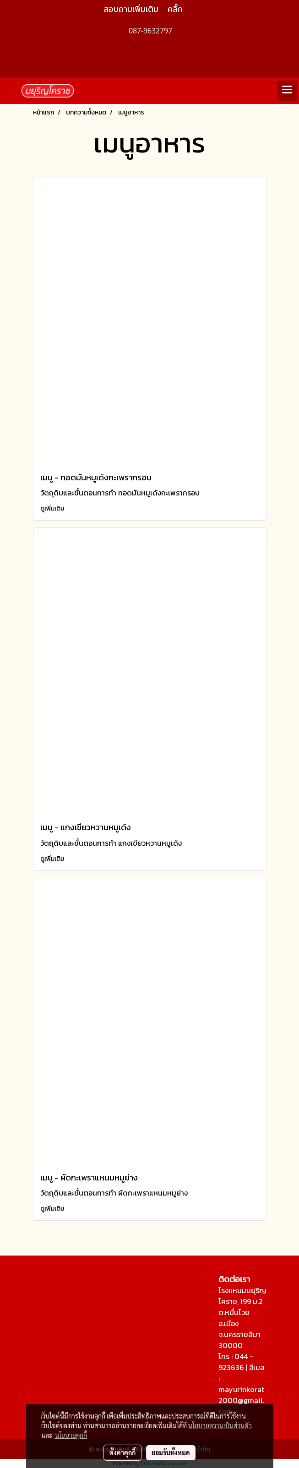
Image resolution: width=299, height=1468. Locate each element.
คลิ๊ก (175, 9)
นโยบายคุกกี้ (71, 1435)
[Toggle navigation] (287, 91)
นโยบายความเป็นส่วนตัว (220, 1425)
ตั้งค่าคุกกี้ (122, 1452)
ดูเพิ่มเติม (52, 508)
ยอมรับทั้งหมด (171, 1452)
